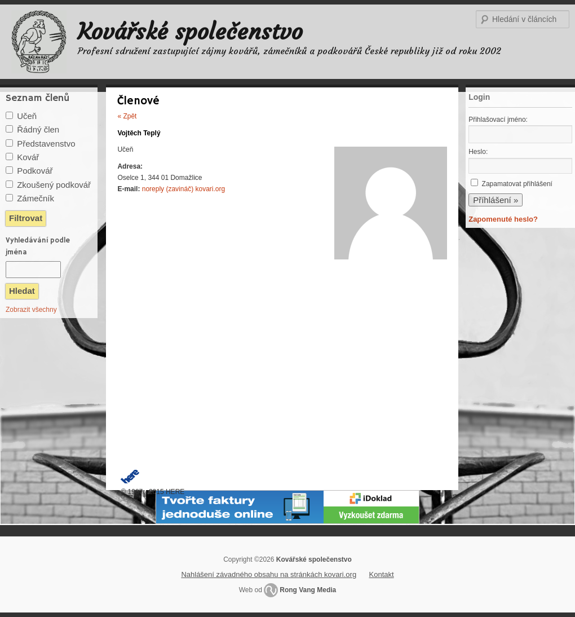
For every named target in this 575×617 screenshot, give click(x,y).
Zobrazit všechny (31, 310)
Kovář (28, 157)
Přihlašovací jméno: (498, 120)
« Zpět (126, 116)
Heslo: (478, 152)
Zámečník (35, 198)
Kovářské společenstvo (190, 31)
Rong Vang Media (308, 590)
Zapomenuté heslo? (503, 219)
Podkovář (34, 170)
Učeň (27, 116)
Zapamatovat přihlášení (517, 184)
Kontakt (381, 574)
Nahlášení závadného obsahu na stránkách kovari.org (268, 574)
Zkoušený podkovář (54, 184)
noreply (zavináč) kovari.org (183, 189)
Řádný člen (38, 129)
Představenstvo (46, 143)
